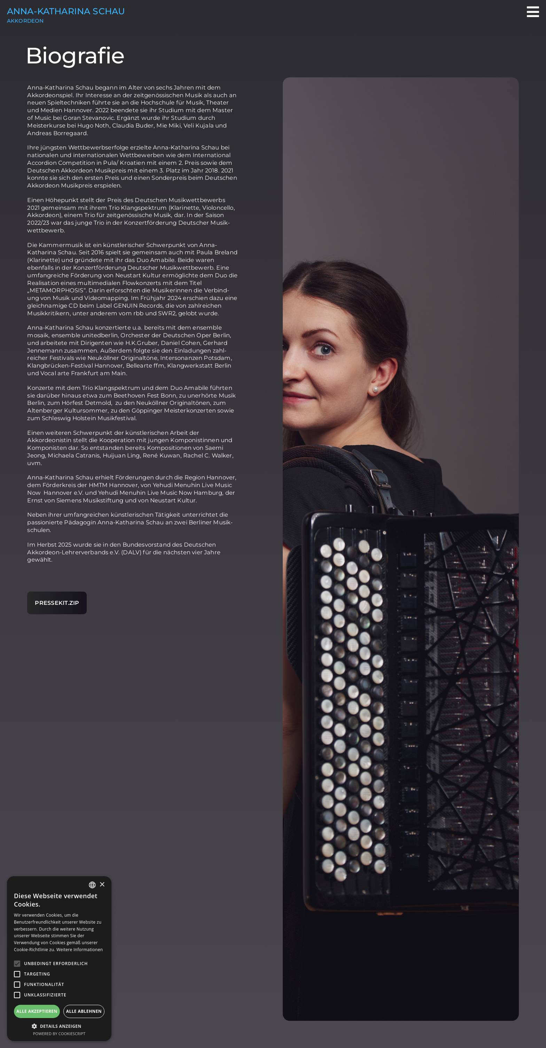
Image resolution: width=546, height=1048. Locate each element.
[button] (59, 1026)
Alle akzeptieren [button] (36, 1011)
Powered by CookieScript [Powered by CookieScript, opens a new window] (59, 1033)
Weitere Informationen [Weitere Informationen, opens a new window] (79, 950)
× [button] (101, 884)
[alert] (59, 958)
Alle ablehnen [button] (84, 1011)
